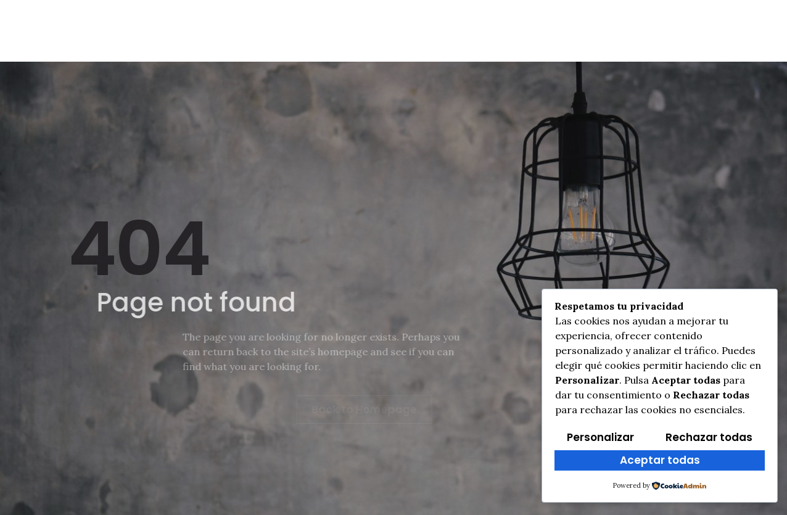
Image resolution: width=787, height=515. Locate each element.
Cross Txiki (314, 30)
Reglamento (224, 30)
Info (152, 30)
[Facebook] (663, 27)
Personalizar (600, 437)
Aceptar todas (660, 460)
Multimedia (514, 30)
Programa (598, 30)
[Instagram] (691, 27)
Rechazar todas (708, 437)
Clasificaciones (414, 30)
